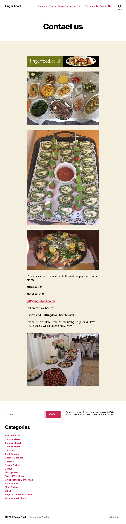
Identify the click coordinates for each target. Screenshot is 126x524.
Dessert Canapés (14, 457)
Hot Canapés (12, 483)
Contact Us (105, 6)
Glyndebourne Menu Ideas (19, 479)
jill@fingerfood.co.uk (41, 301)
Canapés (10, 450)
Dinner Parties (12, 465)
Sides (8, 491)
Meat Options (12, 487)
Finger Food (13, 6)
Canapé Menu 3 (13, 446)
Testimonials (91, 6)
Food (51, 6)
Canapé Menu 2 (13, 443)
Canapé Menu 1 (13, 439)
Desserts (10, 461)
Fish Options (11, 472)
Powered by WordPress (40, 517)
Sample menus (65, 6)
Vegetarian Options (15, 498)
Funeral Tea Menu (14, 476)
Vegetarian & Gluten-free (18, 494)
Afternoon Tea (12, 435)
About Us (42, 6)
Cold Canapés (12, 454)
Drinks (80, 6)
